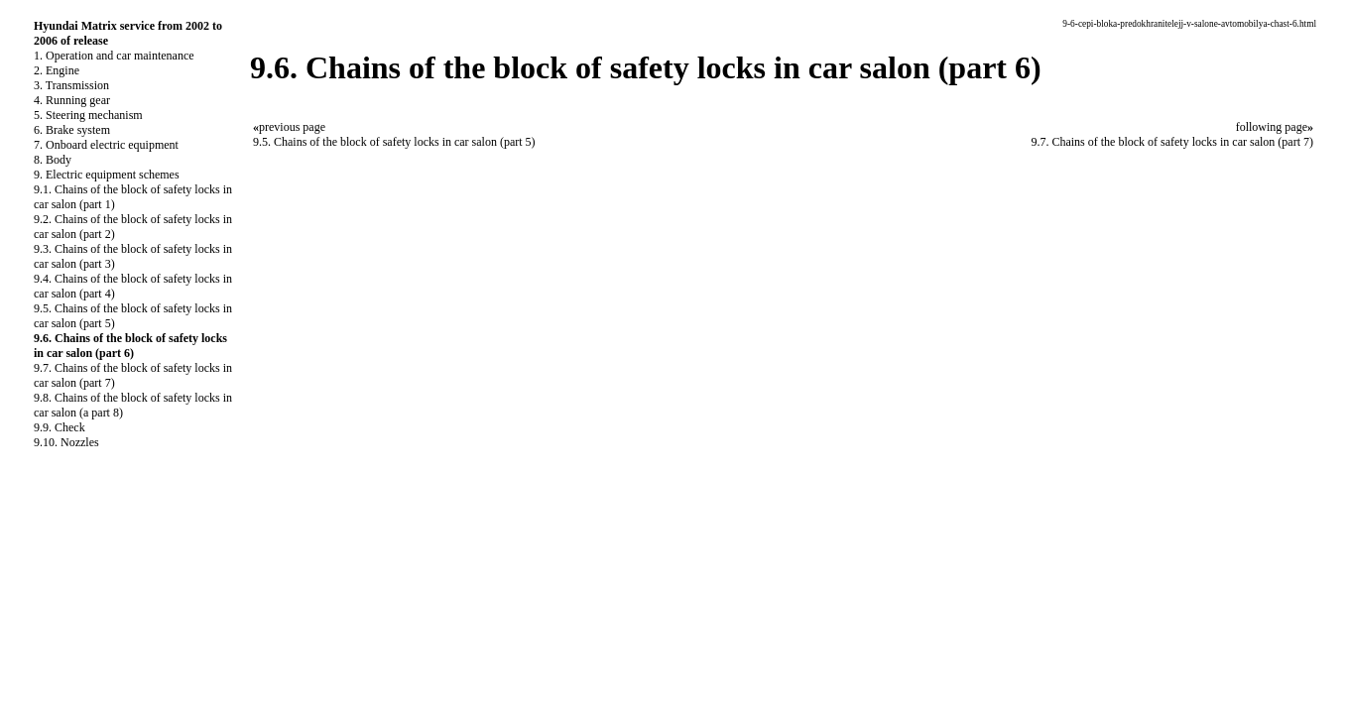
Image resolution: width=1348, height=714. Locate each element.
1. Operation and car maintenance (114, 55)
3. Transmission (71, 85)
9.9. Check (59, 427)
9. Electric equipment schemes (107, 174)
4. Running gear (72, 100)
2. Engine (56, 70)
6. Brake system (72, 130)
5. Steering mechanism (88, 115)
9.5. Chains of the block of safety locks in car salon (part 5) (394, 142)
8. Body (52, 160)
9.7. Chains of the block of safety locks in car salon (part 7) (1172, 142)
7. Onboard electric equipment (106, 145)
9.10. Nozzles (66, 442)
